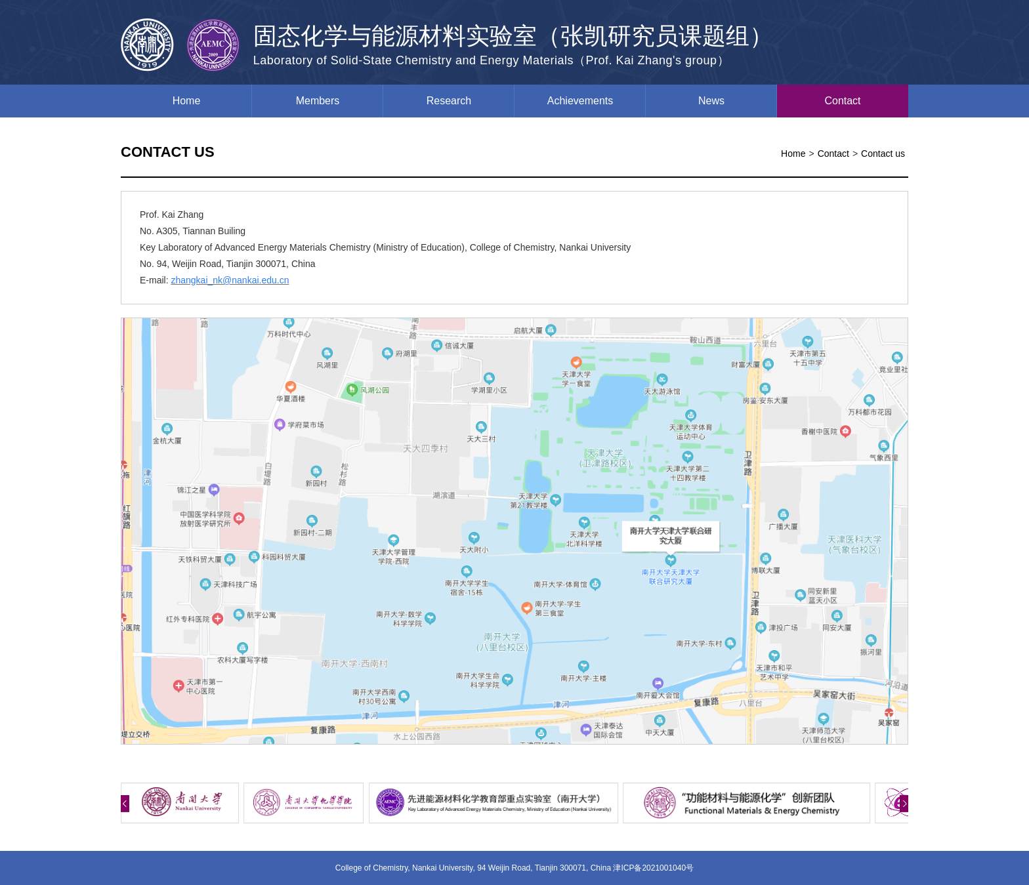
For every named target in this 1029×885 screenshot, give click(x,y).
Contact (842, 100)
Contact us (883, 153)
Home (187, 100)
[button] (125, 803)
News (711, 100)
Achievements (580, 100)
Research (449, 100)
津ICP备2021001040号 (653, 868)
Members (318, 100)
